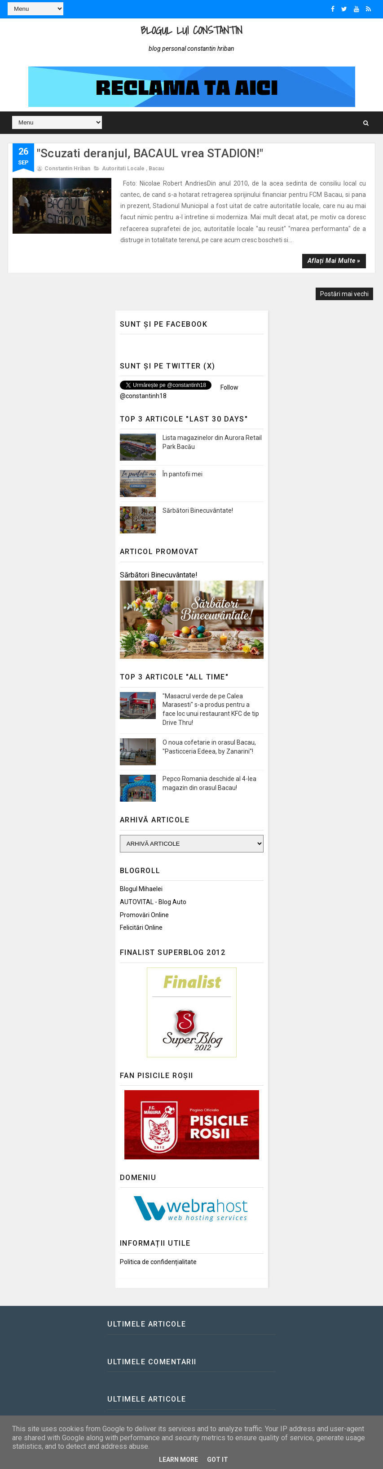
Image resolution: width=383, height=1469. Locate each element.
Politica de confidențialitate (158, 1261)
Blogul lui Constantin (191, 30)
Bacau (156, 168)
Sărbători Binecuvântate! (198, 510)
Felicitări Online (141, 927)
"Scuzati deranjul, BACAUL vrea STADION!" (150, 153)
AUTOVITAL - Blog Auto (153, 901)
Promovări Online (144, 915)
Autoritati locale (123, 168)
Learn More (178, 1459)
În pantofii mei (183, 474)
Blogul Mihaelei (141, 888)
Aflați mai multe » (334, 260)
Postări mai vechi (344, 293)
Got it (217, 1459)
